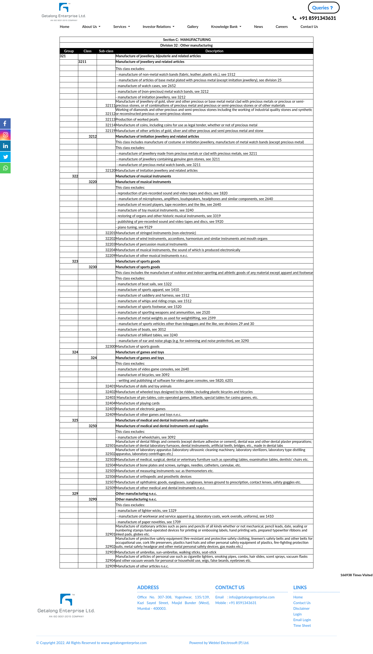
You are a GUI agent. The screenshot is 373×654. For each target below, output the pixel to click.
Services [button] (120, 26)
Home (64, 26)
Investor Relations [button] (157, 26)
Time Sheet (302, 625)
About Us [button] (90, 26)
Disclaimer (301, 608)
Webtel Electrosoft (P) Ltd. (228, 643)
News (258, 26)
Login (297, 614)
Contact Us (309, 26)
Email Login (302, 620)
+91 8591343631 (314, 18)
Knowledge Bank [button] (225, 26)
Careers (282, 26)
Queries (322, 7)
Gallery (192, 26)
